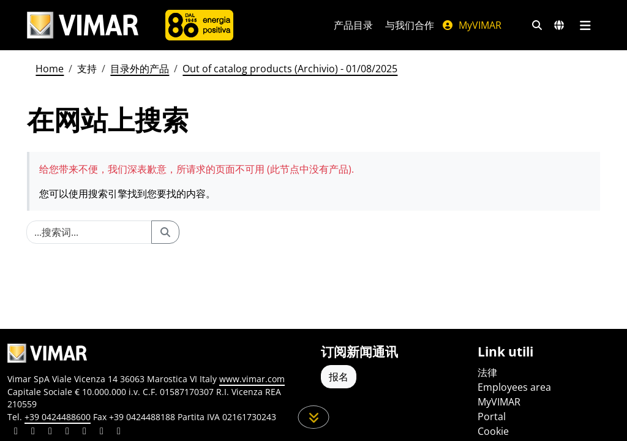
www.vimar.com (252, 379)
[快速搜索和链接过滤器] (537, 25)
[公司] (199, 25)
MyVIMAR (471, 25)
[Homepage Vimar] (82, 25)
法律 (487, 372)
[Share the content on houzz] (102, 432)
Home (50, 68)
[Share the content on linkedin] (16, 432)
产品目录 (353, 25)
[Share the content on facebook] (33, 432)
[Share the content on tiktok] (119, 432)
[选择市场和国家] (559, 25)
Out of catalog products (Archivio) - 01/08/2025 (289, 68)
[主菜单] (585, 25)
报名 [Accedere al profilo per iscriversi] (338, 376)
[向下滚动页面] (313, 417)
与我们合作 (409, 25)
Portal (492, 416)
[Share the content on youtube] (84, 432)
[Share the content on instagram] (67, 432)
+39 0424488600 (57, 417)
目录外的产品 (139, 68)
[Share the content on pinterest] (50, 432)
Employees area (514, 387)
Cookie (493, 431)
